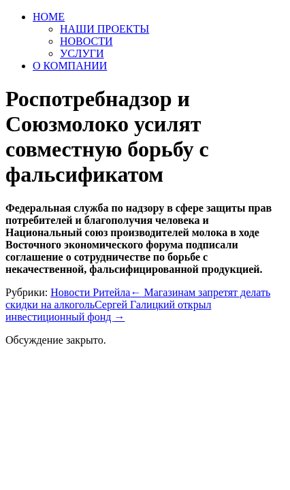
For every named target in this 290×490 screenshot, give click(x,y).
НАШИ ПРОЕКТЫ (104, 29)
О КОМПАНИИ (70, 65)
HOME (49, 16)
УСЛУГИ (82, 53)
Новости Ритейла (90, 292)
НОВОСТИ (86, 41)
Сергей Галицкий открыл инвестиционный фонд (108, 311)
